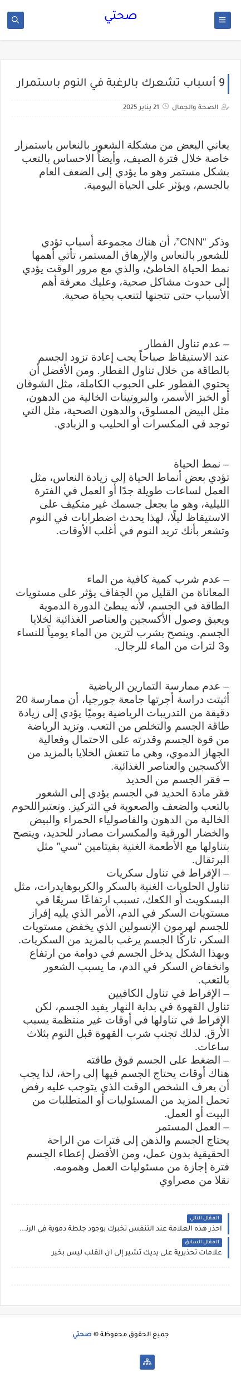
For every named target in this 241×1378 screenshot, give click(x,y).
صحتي (120, 17)
